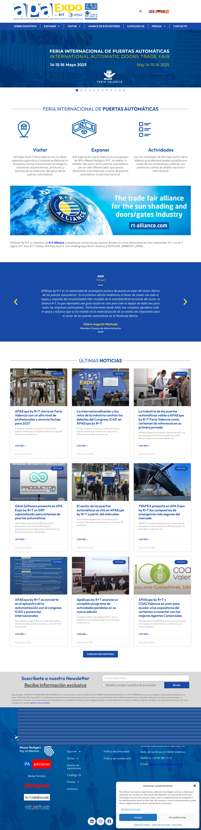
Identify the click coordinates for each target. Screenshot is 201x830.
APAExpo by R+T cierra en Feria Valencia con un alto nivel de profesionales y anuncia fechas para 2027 (38, 417)
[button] (194, 785)
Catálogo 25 (135, 26)
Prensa (159, 26)
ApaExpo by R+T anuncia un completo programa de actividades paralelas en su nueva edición (97, 606)
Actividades (160, 150)
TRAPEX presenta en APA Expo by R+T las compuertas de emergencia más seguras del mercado (162, 512)
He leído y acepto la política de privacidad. (131, 685)
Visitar (74, 26)
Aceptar (138, 817)
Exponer (52, 26)
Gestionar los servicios (131, 809)
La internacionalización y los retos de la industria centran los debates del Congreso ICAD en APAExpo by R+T (100, 417)
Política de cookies (142, 824)
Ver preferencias (177, 817)
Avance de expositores (104, 26)
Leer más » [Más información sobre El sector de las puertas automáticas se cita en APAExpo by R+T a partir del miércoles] (82, 539)
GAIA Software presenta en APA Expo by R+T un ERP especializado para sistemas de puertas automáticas (38, 512)
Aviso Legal (177, 824)
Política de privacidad (161, 824)
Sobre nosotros (25, 26)
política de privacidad (40, 702)
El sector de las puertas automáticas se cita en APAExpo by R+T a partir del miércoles (100, 510)
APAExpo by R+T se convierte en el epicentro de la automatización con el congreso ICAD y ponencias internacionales (38, 608)
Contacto (180, 26)
